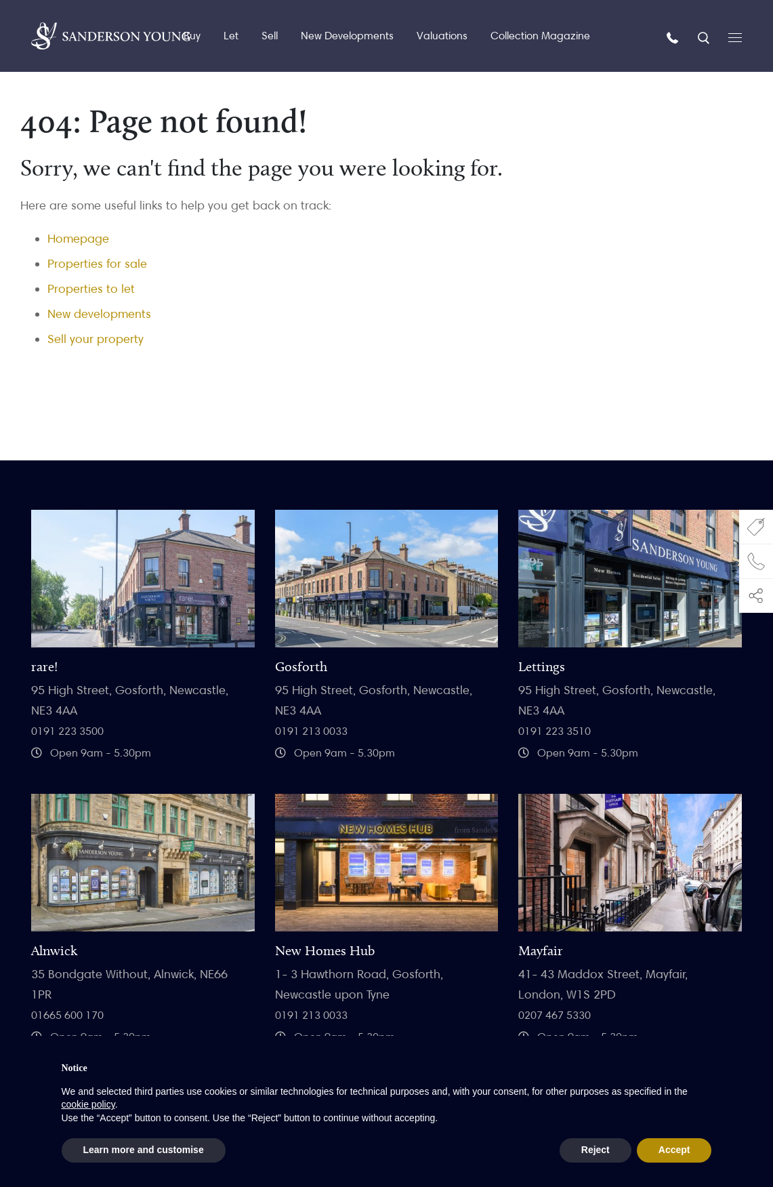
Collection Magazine (540, 35)
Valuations (442, 35)
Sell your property (95, 338)
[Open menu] (735, 36)
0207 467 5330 (554, 1015)
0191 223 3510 (554, 731)
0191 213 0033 (311, 731)
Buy (192, 35)
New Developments (347, 35)
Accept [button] (674, 1149)
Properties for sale (97, 263)
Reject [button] (595, 1149)
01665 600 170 (67, 1015)
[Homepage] (110, 36)
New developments (99, 313)
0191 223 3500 (67, 731)
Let (231, 35)
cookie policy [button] (88, 1104)
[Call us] (674, 37)
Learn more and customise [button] (143, 1149)
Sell (270, 35)
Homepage (78, 238)
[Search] (705, 37)
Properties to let (91, 288)
